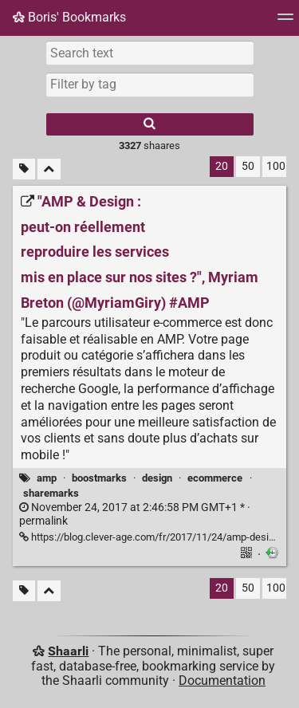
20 (221, 166)
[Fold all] (49, 169)
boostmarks (99, 478)
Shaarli (68, 651)
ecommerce (214, 478)
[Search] (150, 124)
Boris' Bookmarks (69, 17)
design (157, 478)
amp (47, 478)
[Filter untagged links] (24, 169)
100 (275, 166)
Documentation (222, 680)
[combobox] (150, 84)
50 (248, 166)
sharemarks (51, 493)
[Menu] (285, 22)
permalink (134, 514)
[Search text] (150, 53)
